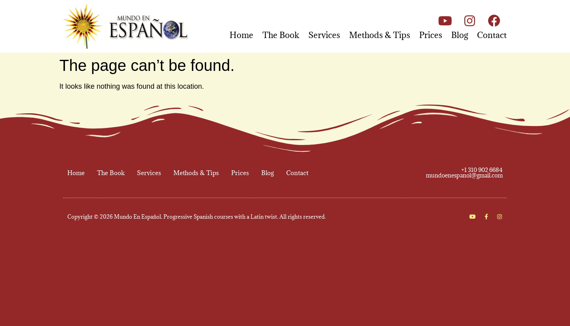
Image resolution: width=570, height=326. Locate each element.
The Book (280, 35)
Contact (492, 35)
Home (241, 35)
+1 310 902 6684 (482, 169)
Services (324, 35)
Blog (459, 35)
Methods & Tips (379, 35)
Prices (430, 35)
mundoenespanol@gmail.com (464, 175)
